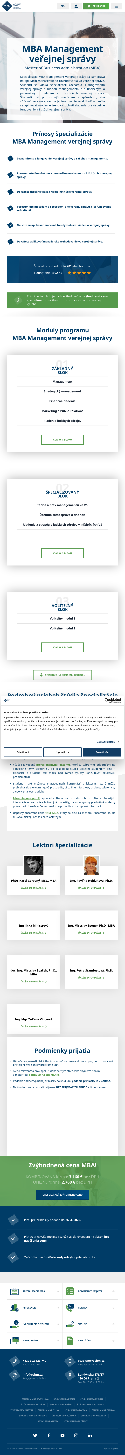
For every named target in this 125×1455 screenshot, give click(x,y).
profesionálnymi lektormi (53, 764)
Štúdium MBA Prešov (61, 1404)
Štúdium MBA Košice (64, 1399)
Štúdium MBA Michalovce (33, 1415)
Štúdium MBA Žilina (48, 1410)
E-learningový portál (26, 798)
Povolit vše (102, 752)
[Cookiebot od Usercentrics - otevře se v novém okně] (107, 700)
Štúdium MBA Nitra (48, 1421)
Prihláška (96, 6)
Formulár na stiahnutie (44, 1074)
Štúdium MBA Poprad (75, 1410)
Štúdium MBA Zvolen (91, 1399)
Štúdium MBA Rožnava (64, 1415)
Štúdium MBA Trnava (103, 1410)
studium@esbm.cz (91, 1361)
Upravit (62, 752)
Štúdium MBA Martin (21, 1410)
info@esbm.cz (33, 1374)
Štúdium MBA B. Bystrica (90, 1404)
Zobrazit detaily (106, 741)
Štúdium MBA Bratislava (35, 1399)
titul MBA (51, 813)
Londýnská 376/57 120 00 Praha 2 (91, 1376)
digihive (114, 1448)
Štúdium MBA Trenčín (33, 1404)
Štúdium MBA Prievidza (93, 1415)
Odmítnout (23, 752)
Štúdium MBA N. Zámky (75, 1421)
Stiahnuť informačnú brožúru (62, 675)
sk (62, 6)
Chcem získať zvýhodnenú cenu (62, 1194)
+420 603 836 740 (34, 1361)
